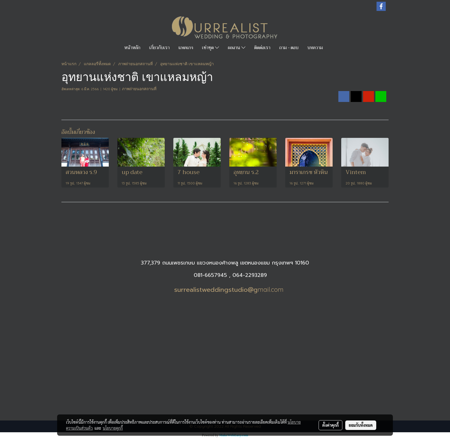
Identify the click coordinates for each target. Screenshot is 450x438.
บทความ (315, 48)
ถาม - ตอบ (288, 48)
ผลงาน (236, 48)
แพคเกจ (186, 48)
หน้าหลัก (132, 48)
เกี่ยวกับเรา (159, 48)
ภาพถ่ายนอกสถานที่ (139, 88)
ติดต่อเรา (262, 48)
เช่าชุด (210, 48)
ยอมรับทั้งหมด (361, 425)
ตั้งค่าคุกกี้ (330, 425)
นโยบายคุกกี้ (113, 428)
